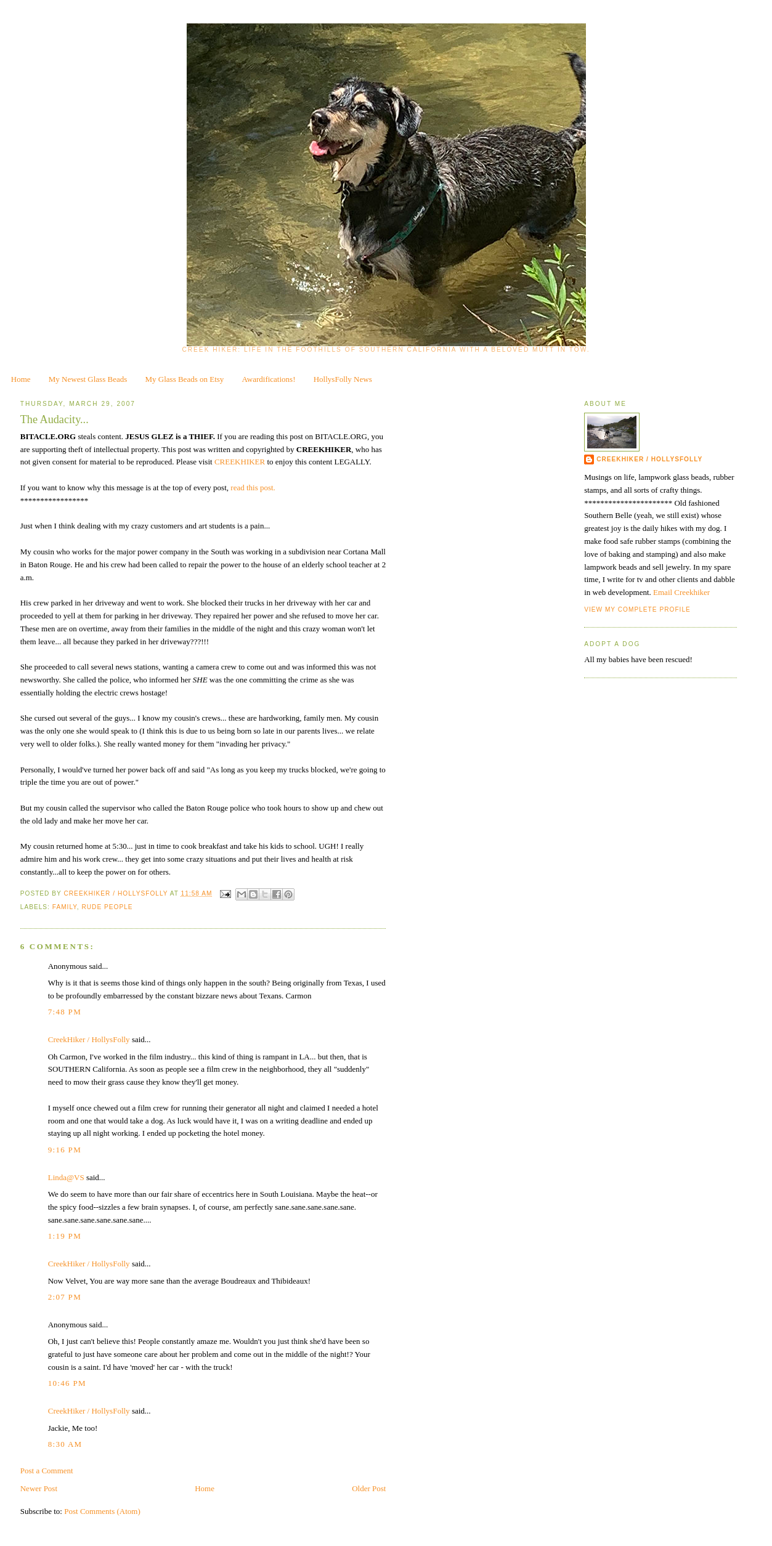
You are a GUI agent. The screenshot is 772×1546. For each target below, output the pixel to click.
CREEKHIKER (240, 461)
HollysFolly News (343, 379)
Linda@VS (66, 1177)
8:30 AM (65, 1444)
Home (21, 379)
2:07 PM (64, 1296)
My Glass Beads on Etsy (184, 379)
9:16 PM (64, 1149)
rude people (106, 907)
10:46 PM (67, 1383)
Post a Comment (46, 1470)
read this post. (252, 487)
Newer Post (38, 1488)
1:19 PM (64, 1235)
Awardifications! (269, 379)
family (64, 907)
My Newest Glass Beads (88, 379)
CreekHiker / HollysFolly (116, 893)
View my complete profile (637, 609)
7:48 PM (64, 1011)
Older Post (369, 1488)
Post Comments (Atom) (102, 1511)
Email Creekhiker (681, 592)
